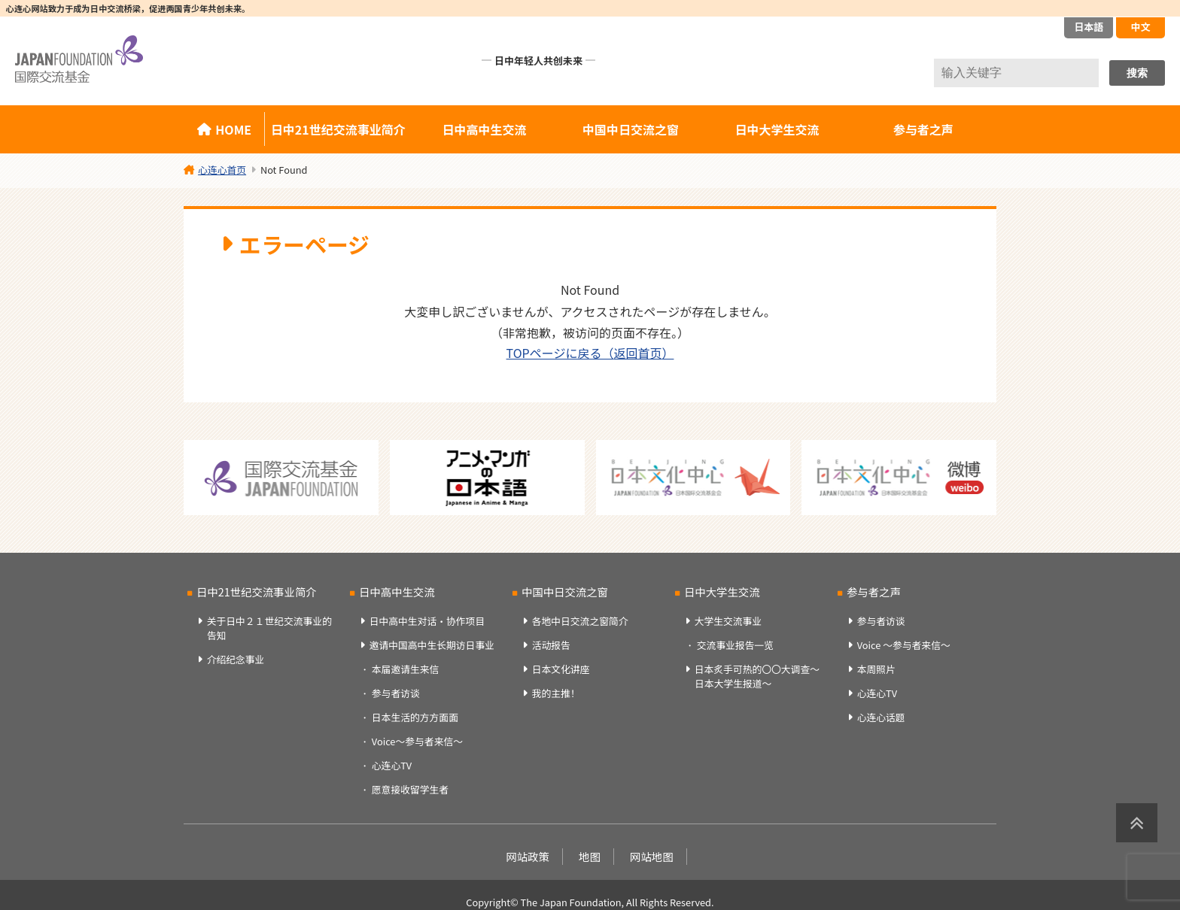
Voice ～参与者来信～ (903, 645)
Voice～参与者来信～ (417, 741)
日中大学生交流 (776, 129)
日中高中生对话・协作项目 (427, 621)
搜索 (1137, 73)
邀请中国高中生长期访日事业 (432, 645)
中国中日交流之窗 (630, 129)
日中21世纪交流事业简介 (338, 129)
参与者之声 (923, 129)
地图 (590, 856)
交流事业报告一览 (735, 645)
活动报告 (551, 645)
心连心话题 (881, 717)
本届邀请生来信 (405, 669)
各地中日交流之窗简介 (580, 621)
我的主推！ (556, 693)
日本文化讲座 (561, 669)
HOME (233, 129)
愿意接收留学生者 (410, 789)
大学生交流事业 (728, 621)
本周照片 (876, 669)
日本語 (1088, 27)
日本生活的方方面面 (415, 717)
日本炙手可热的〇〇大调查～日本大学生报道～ (757, 676)
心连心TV (392, 765)
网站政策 (527, 856)
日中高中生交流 (484, 129)
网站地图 (652, 856)
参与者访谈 (396, 693)
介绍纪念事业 (236, 659)
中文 (1140, 27)
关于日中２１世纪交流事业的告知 (269, 628)
